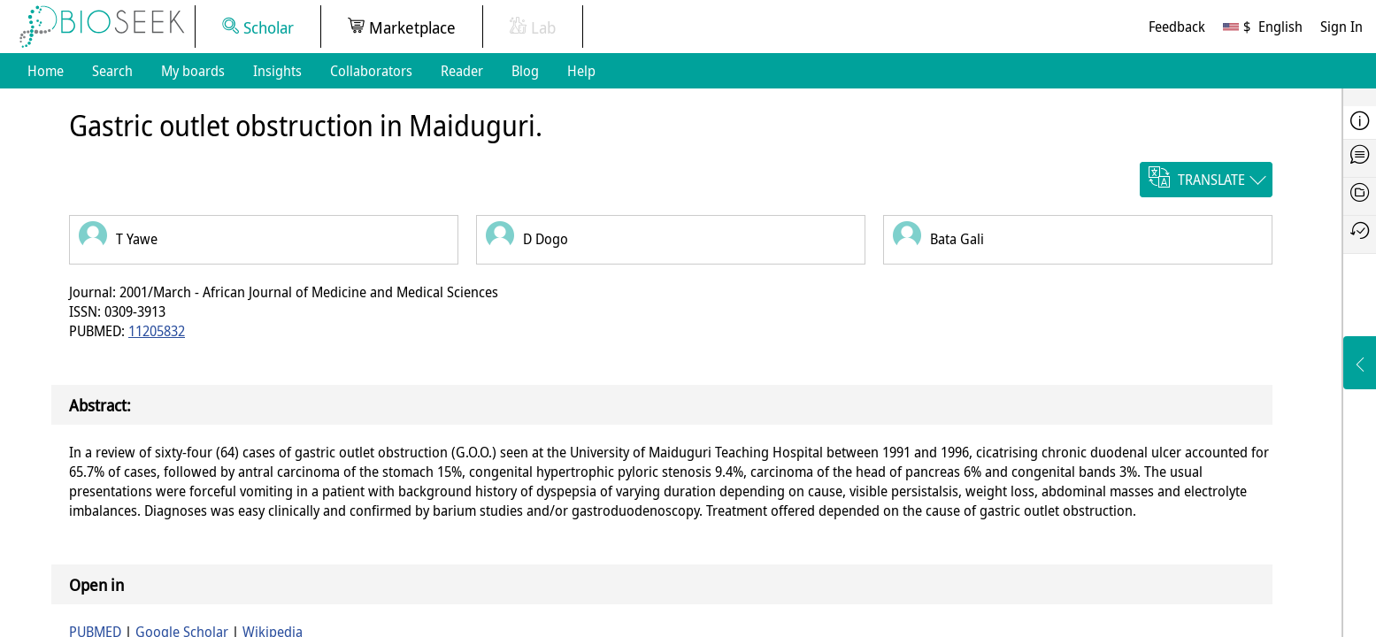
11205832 (156, 331)
